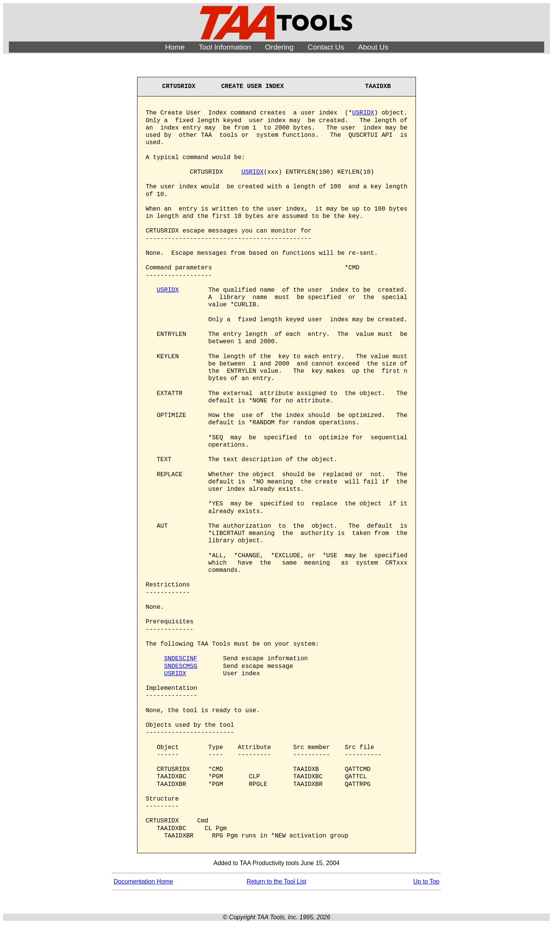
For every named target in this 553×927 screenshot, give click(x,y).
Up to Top (426, 881)
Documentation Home (143, 881)
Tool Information (225, 47)
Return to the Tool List (276, 881)
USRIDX (363, 113)
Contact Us (326, 47)
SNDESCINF (180, 659)
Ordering (279, 47)
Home (175, 47)
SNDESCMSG (180, 666)
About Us (373, 47)
